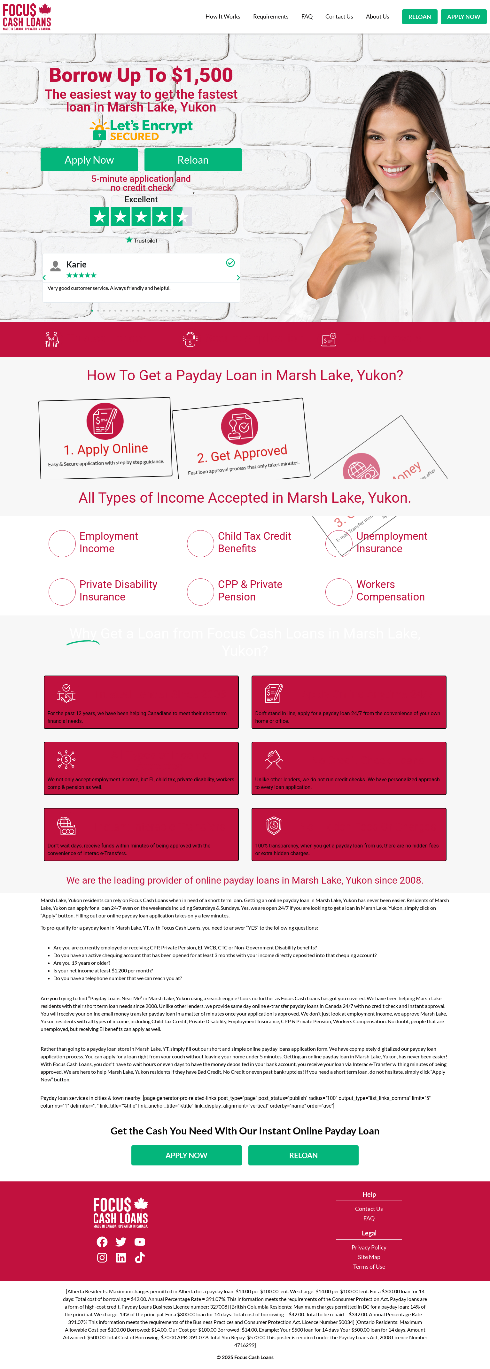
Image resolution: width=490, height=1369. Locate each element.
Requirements (271, 16)
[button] (44, 277)
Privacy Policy (369, 1247)
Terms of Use (369, 1266)
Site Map (369, 1257)
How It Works (223, 16)
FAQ (307, 16)
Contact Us (339, 16)
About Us (377, 16)
